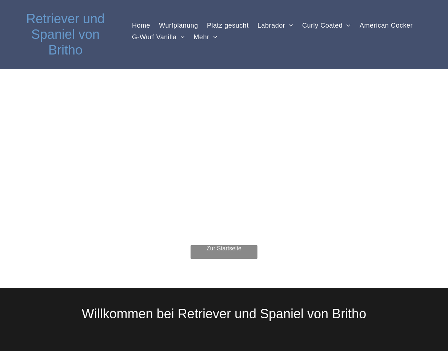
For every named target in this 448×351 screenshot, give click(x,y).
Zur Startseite (224, 248)
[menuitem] (141, 25)
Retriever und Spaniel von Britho (65, 34)
